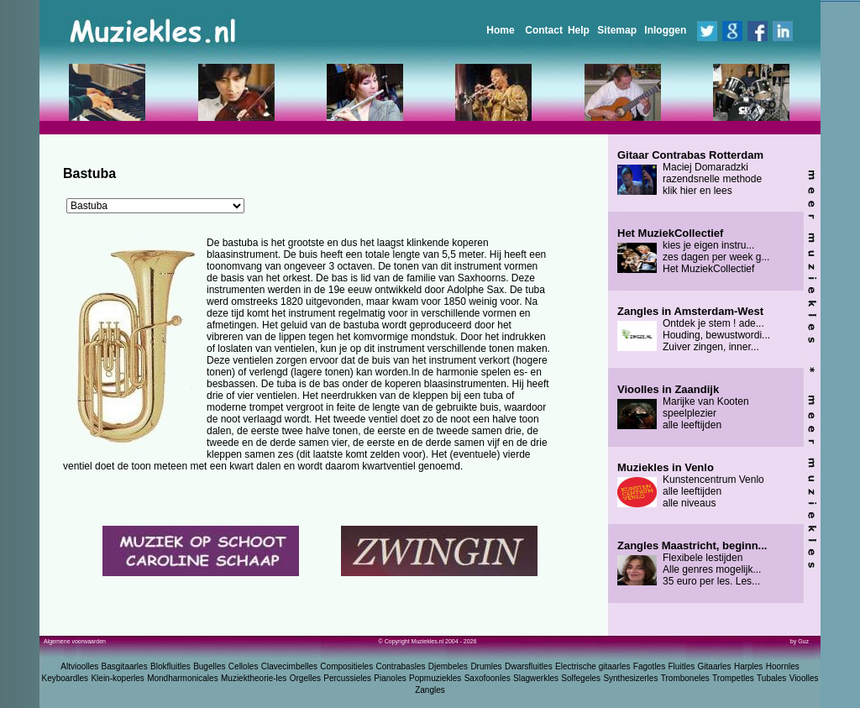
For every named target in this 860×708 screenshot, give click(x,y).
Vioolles (804, 678)
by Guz (799, 641)
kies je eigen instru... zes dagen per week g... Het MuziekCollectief (693, 251)
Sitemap (617, 30)
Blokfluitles (170, 666)
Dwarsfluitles (529, 666)
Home (500, 30)
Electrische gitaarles (592, 666)
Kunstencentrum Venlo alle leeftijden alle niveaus (690, 485)
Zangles (430, 690)
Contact (544, 30)
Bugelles (209, 666)
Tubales (771, 678)
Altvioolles (79, 666)
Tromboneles (685, 678)
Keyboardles (65, 678)
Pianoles (390, 678)
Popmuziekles (435, 678)
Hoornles (783, 666)
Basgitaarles (125, 666)
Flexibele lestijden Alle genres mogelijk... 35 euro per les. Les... (692, 563)
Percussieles (347, 678)
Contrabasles (401, 666)
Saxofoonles (487, 678)
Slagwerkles (535, 678)
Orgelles (305, 678)
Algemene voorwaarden (75, 641)
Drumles (485, 666)
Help (579, 30)
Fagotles (649, 666)
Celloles (243, 666)
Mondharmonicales (182, 678)
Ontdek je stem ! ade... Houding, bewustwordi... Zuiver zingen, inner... (693, 329)
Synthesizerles (630, 678)
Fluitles (682, 666)
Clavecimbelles (289, 666)
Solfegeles (580, 678)
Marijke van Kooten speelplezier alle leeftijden (683, 407)
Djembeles (448, 666)
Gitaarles (715, 666)
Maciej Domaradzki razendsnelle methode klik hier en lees (690, 173)
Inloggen (665, 30)
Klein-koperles (117, 678)
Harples (748, 666)
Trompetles (733, 678)
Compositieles (346, 666)
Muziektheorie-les (253, 678)
